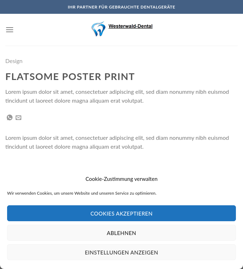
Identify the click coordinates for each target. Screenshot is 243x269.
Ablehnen (121, 233)
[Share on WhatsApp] (9, 118)
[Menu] (9, 29)
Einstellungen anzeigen (121, 252)
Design (14, 60)
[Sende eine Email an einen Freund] (18, 118)
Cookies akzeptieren (121, 213)
